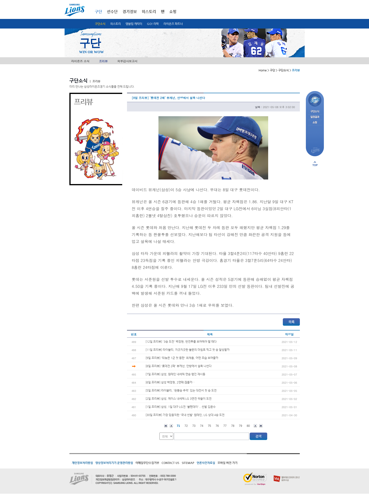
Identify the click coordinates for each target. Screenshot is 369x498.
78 (232, 426)
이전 (171, 426)
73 (193, 426)
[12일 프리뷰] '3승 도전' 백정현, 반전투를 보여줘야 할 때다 (181, 341)
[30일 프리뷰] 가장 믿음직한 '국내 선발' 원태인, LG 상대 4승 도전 (184, 415)
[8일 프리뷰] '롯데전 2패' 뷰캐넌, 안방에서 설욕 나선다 (178, 366)
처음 (166, 426)
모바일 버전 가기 (227, 462)
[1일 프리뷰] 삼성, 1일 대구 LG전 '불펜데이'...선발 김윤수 (180, 406)
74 (201, 426)
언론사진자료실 (206, 462)
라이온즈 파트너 (173, 23)
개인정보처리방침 (82, 462)
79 (240, 426)
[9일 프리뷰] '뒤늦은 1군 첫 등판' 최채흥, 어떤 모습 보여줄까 (181, 357)
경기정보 (129, 11)
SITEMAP (188, 462)
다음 (255, 426)
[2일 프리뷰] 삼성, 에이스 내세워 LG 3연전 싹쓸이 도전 (178, 398)
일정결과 (315, 117)
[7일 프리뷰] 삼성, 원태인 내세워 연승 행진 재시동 (175, 374)
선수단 (112, 11)
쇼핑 (172, 11)
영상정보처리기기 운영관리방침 (114, 462)
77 (224, 426)
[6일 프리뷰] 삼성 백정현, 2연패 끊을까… (170, 382)
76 (217, 426)
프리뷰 (103, 61)
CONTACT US (170, 462)
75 (209, 426)
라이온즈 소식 (80, 61)
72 (186, 426)
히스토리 (115, 23)
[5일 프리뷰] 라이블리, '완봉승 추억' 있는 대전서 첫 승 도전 (181, 390)
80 (248, 426)
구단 (98, 11)
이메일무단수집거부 (147, 462)
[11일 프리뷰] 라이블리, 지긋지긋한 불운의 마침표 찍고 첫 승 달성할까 (187, 349)
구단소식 (100, 23)
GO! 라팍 (153, 23)
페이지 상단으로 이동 (315, 163)
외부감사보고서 (127, 61)
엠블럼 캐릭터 (134, 23)
